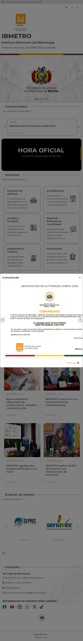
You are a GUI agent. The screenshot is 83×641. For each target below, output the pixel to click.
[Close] (80, 278)
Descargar (72, 363)
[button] (2, 320)
